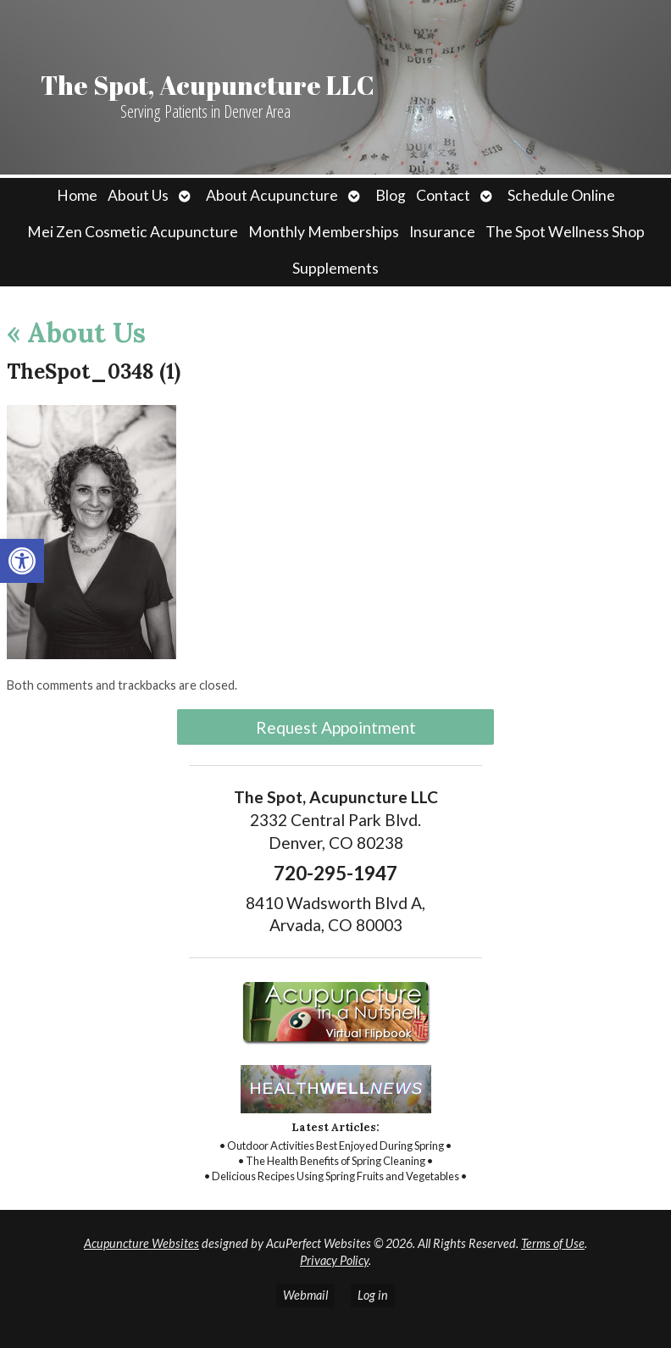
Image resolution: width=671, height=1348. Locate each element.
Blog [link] (390, 195)
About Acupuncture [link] (272, 195)
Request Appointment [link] (336, 727)
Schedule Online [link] (561, 195)
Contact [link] (443, 195)
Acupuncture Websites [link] (141, 1243)
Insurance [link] (442, 232)
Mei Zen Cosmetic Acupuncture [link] (132, 232)
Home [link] (77, 195)
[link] (22, 561)
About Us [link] (138, 195)
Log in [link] (373, 1295)
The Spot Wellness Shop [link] (565, 232)
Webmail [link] (305, 1295)
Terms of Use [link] (553, 1243)
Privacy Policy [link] (334, 1260)
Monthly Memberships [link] (323, 232)
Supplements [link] (335, 268)
